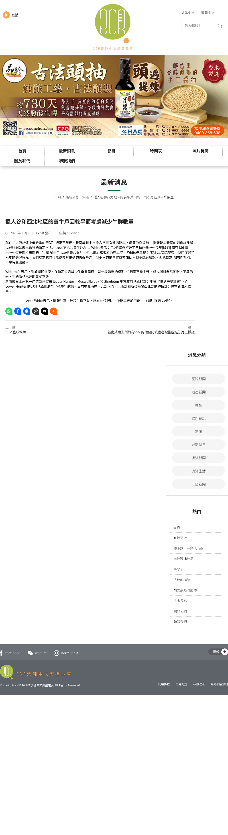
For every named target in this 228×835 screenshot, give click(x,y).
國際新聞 (198, 378)
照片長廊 (200, 151)
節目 (111, 151)
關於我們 (22, 161)
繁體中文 (207, 12)
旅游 (198, 431)
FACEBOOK (10, 653)
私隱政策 (199, 684)
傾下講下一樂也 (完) (188, 548)
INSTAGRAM (66, 653)
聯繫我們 (67, 161)
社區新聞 (198, 484)
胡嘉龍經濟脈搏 (185, 590)
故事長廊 (180, 600)
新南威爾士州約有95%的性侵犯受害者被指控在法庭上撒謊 (151, 332)
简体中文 (188, 12)
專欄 (198, 405)
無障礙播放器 (183, 558)
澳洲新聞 (198, 457)
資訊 (85, 197)
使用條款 (164, 684)
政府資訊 (198, 418)
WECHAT (38, 653)
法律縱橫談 (181, 579)
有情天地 (180, 537)
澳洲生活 (198, 471)
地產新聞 (198, 392)
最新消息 (67, 151)
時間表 (156, 151)
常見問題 (181, 684)
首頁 (22, 151)
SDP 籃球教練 (15, 332)
